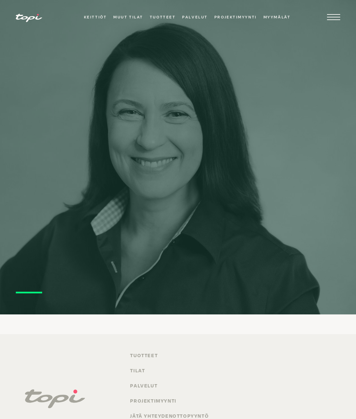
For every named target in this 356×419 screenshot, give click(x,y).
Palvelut (194, 16)
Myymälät (276, 16)
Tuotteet (163, 16)
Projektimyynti (235, 16)
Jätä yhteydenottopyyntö (169, 416)
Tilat (137, 370)
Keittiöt (95, 16)
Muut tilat (128, 16)
